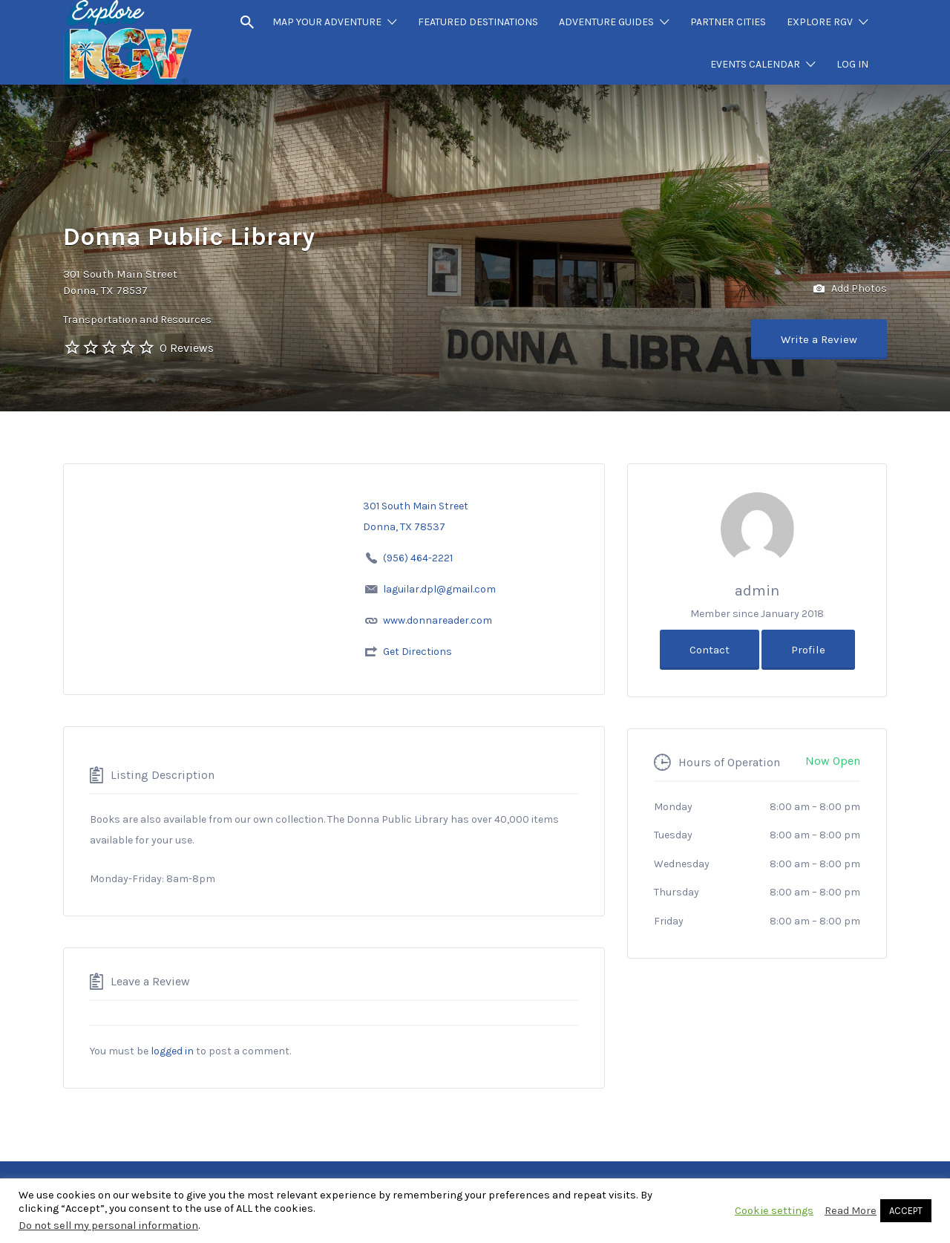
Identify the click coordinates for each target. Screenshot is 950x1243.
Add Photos (850, 289)
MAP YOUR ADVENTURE (326, 22)
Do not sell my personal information (108, 1225)
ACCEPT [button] (906, 1210)
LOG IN (852, 64)
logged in (172, 1051)
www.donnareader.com (437, 620)
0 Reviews (187, 348)
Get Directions (417, 651)
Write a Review (819, 339)
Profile (808, 649)
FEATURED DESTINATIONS (478, 22)
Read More (851, 1210)
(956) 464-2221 (416, 558)
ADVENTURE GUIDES (606, 22)
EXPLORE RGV (820, 22)
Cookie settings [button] (774, 1210)
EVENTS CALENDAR (755, 64)
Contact (709, 649)
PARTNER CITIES (728, 22)
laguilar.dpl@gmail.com (439, 589)
